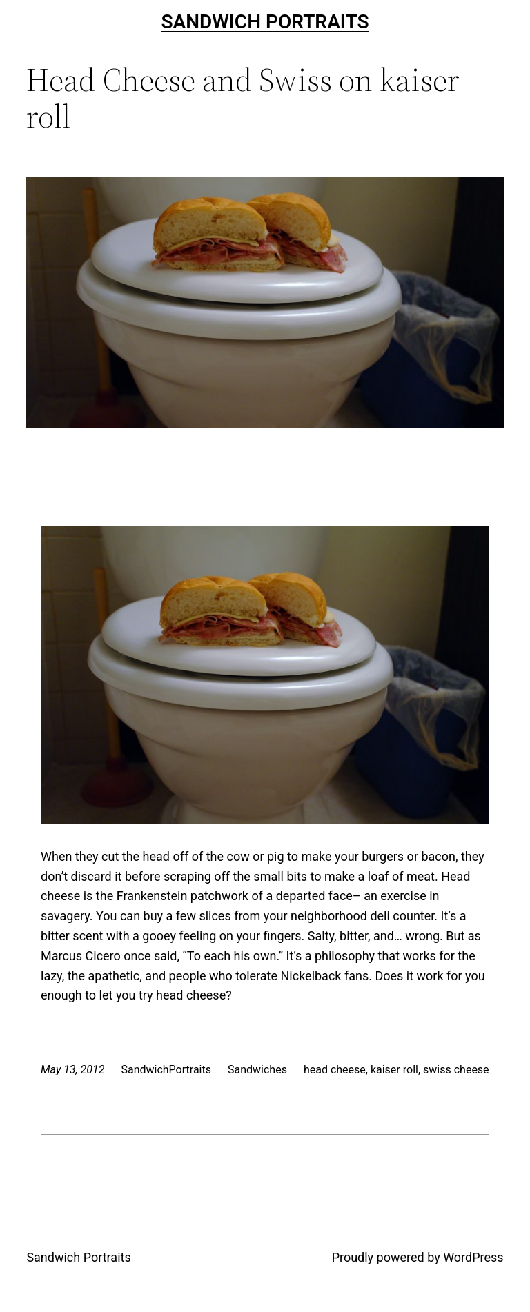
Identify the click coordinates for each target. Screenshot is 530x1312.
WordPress (473, 1257)
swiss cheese (456, 1069)
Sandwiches (257, 1069)
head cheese (335, 1069)
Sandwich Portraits (265, 21)
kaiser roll (394, 1069)
